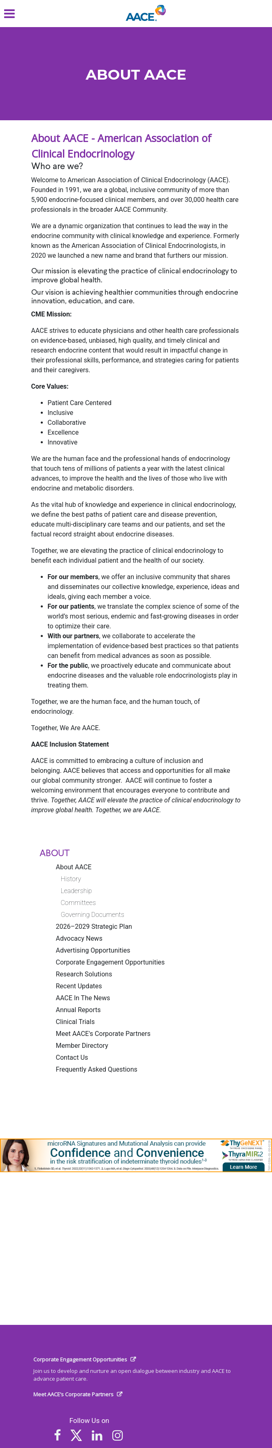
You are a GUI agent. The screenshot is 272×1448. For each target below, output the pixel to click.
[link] (136, 1155)
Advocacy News (79, 938)
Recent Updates (79, 986)
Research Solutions (84, 974)
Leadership (76, 891)
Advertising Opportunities (93, 950)
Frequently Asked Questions (96, 1069)
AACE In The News (83, 998)
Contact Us (72, 1057)
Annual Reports (78, 1010)
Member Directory (82, 1045)
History (71, 879)
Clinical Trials (75, 1022)
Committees (78, 903)
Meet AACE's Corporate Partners (103, 1034)
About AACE (74, 867)
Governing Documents (92, 915)
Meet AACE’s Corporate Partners (73, 1394)
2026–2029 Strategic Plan (94, 926)
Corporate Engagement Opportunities (110, 962)
